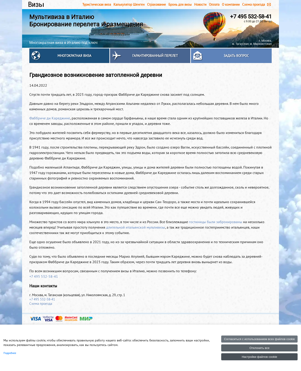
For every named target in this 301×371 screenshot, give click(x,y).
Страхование (156, 4)
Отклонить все (259, 348)
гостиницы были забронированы (215, 222)
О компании (231, 4)
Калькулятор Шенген (129, 4)
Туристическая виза (96, 4)
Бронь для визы (180, 4)
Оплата (214, 4)
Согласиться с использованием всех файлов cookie (259, 339)
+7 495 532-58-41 (251, 16)
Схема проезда (253, 4)
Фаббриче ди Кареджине (49, 118)
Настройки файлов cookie (259, 356)
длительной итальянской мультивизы (135, 227)
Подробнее (9, 353)
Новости (200, 4)
